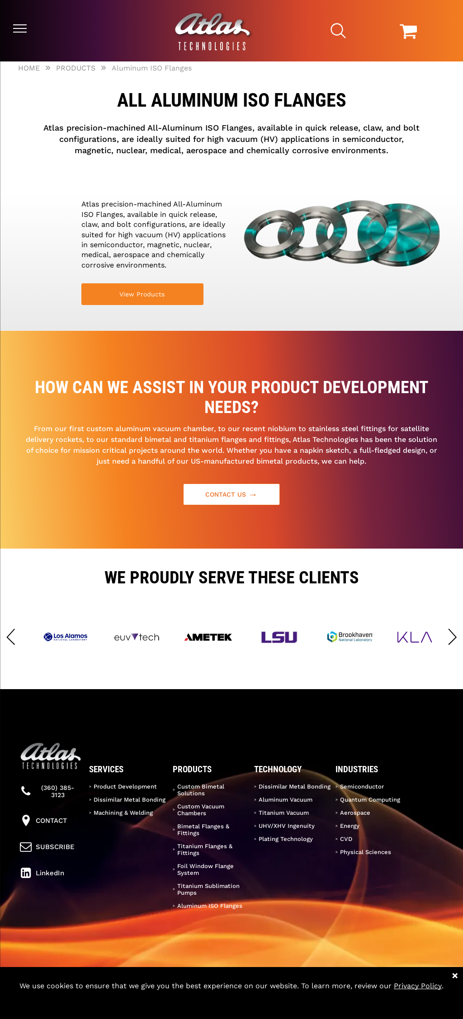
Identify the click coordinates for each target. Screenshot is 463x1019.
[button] (11, 637)
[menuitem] (128, 786)
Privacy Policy (418, 985)
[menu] (20, 28)
